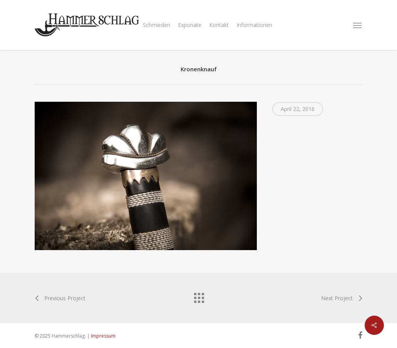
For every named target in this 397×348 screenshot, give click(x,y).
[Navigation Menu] (357, 25)
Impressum (103, 336)
